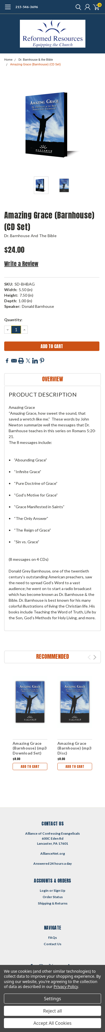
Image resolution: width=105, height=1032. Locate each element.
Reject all (52, 1011)
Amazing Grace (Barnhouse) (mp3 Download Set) (29, 748)
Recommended (52, 656)
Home (8, 60)
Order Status (53, 897)
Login (44, 890)
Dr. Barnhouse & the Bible (35, 60)
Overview (52, 379)
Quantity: (13, 319)
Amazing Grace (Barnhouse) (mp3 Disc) (74, 748)
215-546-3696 (26, 7)
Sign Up (59, 890)
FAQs (52, 937)
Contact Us (52, 944)
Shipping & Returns (52, 903)
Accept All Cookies (53, 1023)
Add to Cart (30, 766)
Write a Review (21, 263)
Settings (52, 999)
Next (95, 657)
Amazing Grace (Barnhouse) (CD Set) (35, 64)
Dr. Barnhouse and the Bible (30, 235)
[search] (77, 7)
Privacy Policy (65, 986)
